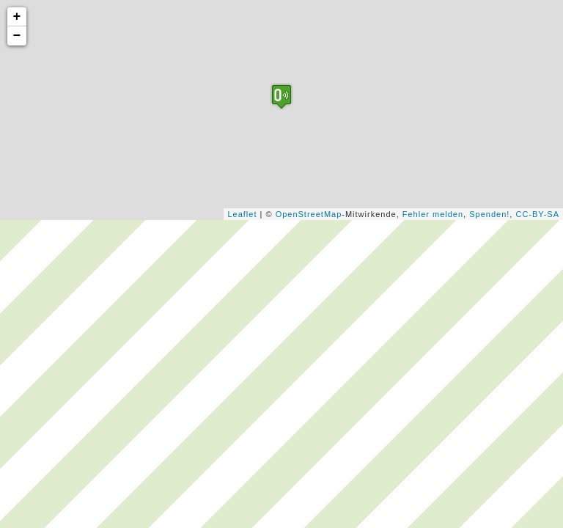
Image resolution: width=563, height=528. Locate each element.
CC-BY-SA (537, 214)
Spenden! (489, 214)
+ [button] (17, 17)
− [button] (17, 36)
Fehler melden (432, 214)
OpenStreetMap (309, 214)
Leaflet (242, 214)
